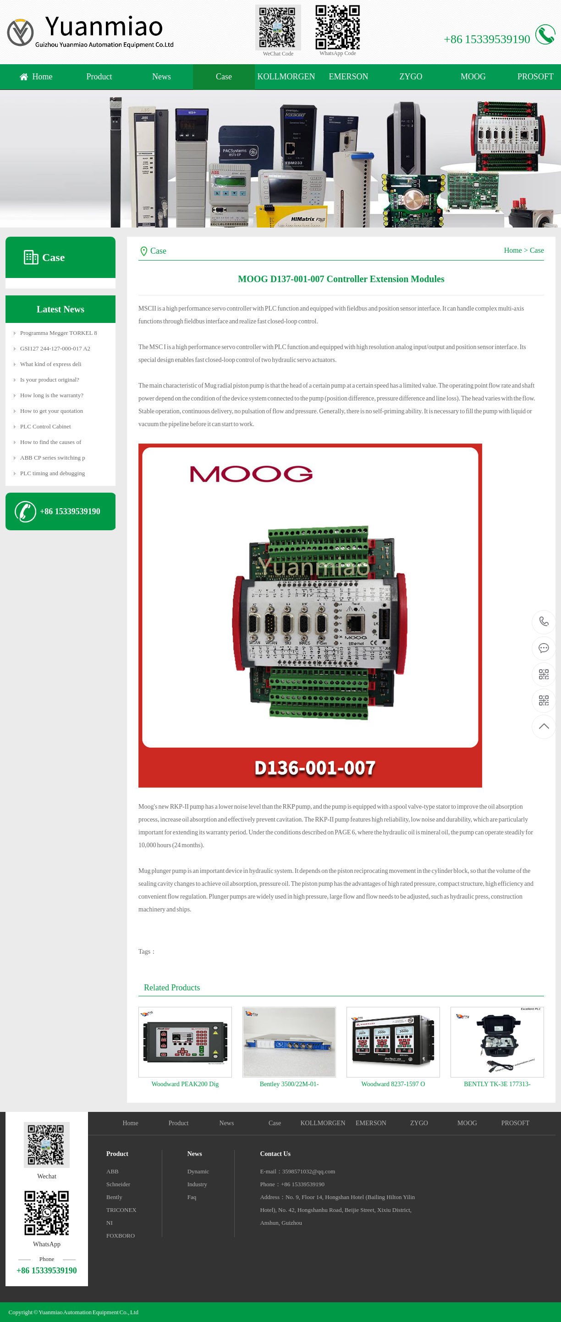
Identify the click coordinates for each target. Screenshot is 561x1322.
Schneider (118, 1184)
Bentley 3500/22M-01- (289, 1084)
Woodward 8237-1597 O (393, 1084)
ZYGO (411, 76)
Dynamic (198, 1171)
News (161, 76)
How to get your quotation (51, 410)
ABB (112, 1171)
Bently (114, 1197)
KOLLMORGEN (286, 76)
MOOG (473, 76)
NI (109, 1222)
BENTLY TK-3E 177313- (497, 1084)
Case (224, 76)
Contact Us (275, 1153)
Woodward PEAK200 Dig (185, 1084)
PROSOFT (515, 1123)
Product (99, 76)
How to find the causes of (50, 442)
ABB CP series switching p (52, 457)
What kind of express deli (51, 364)
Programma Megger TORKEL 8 (58, 332)
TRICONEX (121, 1209)
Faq (192, 1197)
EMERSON (348, 76)
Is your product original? (49, 379)
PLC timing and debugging (52, 473)
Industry (197, 1184)
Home (43, 76)
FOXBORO (120, 1235)
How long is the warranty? (51, 395)
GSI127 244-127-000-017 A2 (55, 348)
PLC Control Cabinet (45, 426)
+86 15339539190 (544, 622)
